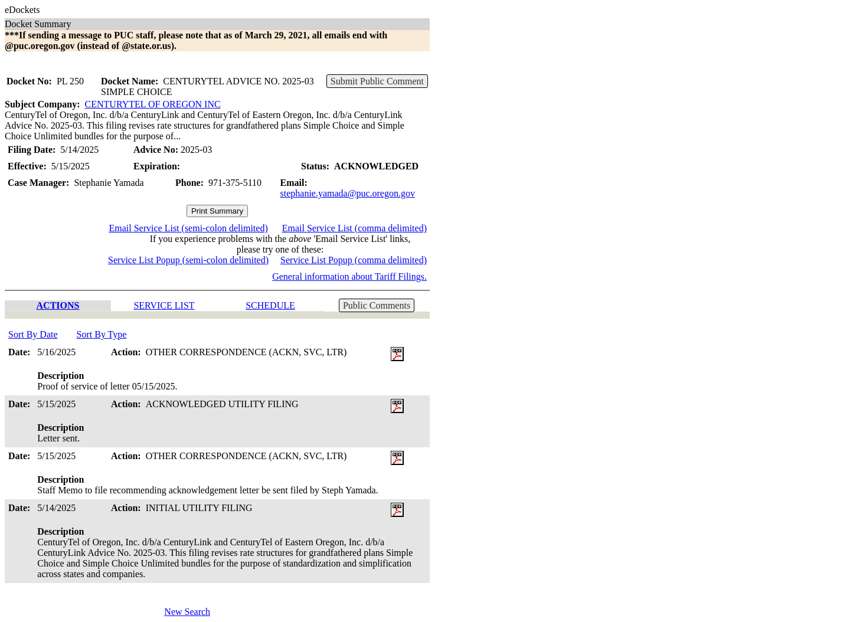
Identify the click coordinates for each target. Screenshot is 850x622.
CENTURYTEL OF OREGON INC (153, 104)
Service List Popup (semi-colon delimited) (188, 260)
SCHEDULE (270, 305)
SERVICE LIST (163, 305)
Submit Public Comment (377, 81)
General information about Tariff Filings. (349, 276)
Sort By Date (33, 334)
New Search (187, 612)
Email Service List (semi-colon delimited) (188, 228)
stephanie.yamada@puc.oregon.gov (347, 193)
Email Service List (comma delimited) (354, 228)
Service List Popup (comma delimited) (353, 260)
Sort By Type (102, 334)
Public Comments (376, 305)
